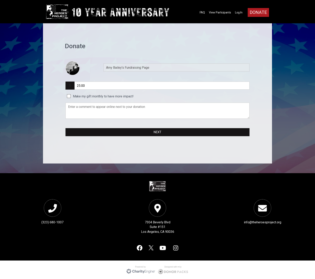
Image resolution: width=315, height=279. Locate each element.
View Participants (220, 12)
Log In (238, 12)
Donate (258, 12)
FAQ (202, 12)
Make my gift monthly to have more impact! (103, 96)
